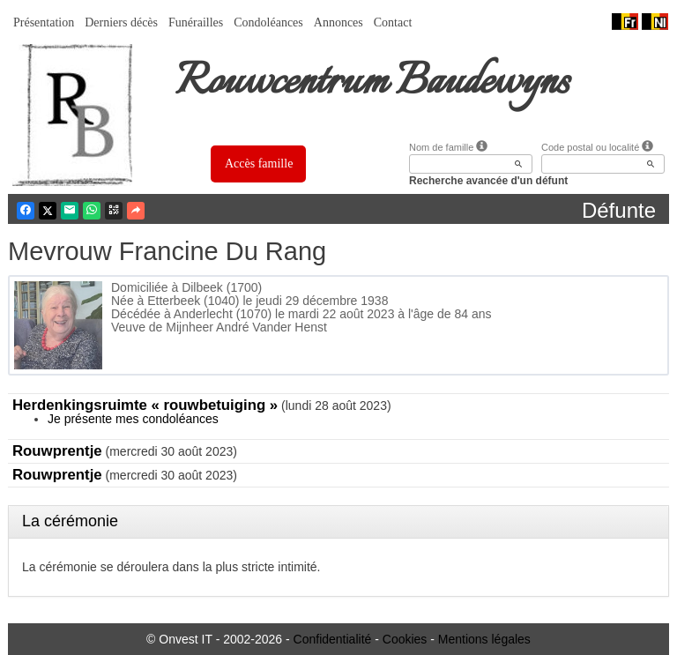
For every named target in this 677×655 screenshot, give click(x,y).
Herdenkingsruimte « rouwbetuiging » (145, 405)
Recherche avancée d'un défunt (488, 181)
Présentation (43, 22)
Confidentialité (333, 639)
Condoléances (268, 22)
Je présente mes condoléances (133, 419)
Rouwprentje (57, 451)
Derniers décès (121, 22)
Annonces (338, 22)
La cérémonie (70, 521)
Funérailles (195, 22)
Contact (393, 22)
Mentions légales (484, 639)
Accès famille (259, 163)
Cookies (405, 639)
